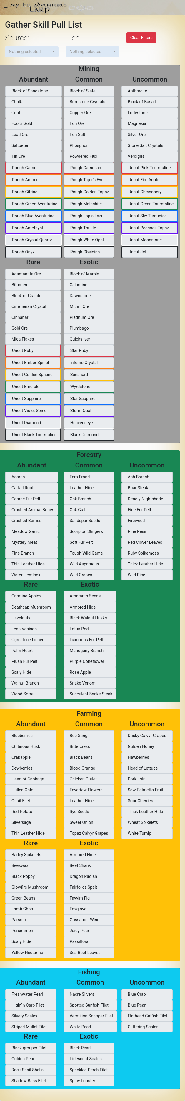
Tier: (72, 38)
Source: (17, 38)
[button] (32, 51)
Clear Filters (141, 37)
